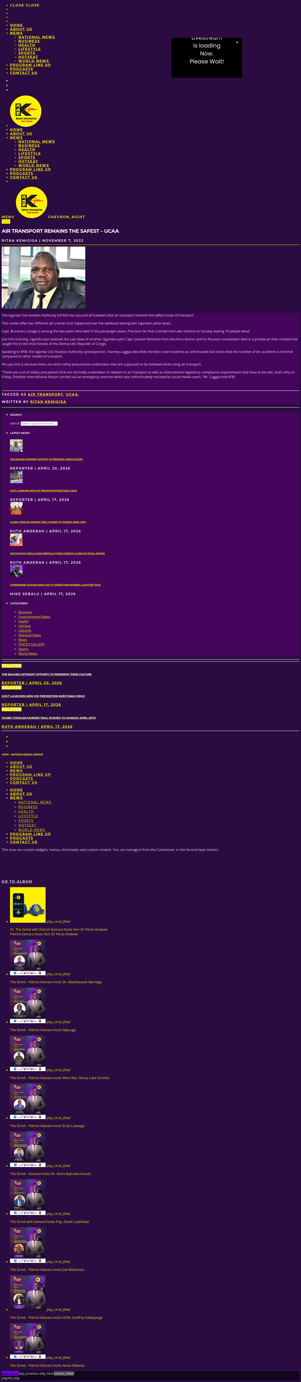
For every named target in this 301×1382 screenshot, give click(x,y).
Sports (26, 53)
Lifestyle (29, 49)
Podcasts (21, 69)
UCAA (72, 394)
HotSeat (28, 57)
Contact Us (24, 73)
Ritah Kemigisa (48, 402)
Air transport (45, 394)
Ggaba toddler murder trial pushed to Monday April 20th (48, 522)
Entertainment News (34, 616)
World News (33, 61)
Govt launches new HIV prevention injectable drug (43, 490)
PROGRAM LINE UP (30, 65)
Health (27, 45)
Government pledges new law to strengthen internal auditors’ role (55, 585)
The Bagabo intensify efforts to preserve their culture (46, 459)
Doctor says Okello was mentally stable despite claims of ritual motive (57, 553)
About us (21, 29)
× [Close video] (237, 42)
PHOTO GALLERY (31, 644)
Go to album (17, 882)
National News (36, 37)
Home (16, 25)
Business (29, 41)
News (16, 33)
